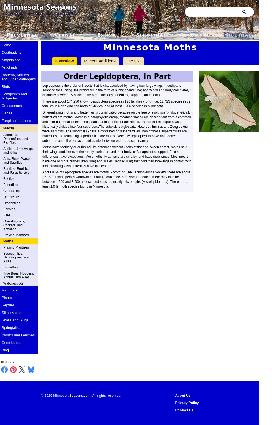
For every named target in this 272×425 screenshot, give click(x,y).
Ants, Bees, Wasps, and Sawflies (17, 161)
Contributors (11, 342)
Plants (7, 298)
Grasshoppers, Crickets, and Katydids (14, 225)
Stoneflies (10, 267)
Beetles (8, 179)
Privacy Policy (187, 403)
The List (133, 60)
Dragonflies (11, 203)
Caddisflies (11, 191)
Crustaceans (12, 106)
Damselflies (11, 197)
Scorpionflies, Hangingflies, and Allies (16, 257)
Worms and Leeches (18, 335)
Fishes (7, 113)
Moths (8, 241)
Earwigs (9, 209)
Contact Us (184, 410)
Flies (6, 215)
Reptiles (8, 305)
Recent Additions (100, 60)
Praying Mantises (16, 235)
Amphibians (11, 60)
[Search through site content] (211, 11)
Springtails (10, 328)
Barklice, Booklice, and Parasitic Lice (16, 171)
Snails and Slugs (15, 320)
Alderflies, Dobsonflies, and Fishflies (15, 139)
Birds (6, 87)
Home (6, 45)
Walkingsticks (13, 283)
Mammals (9, 290)
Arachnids (10, 67)
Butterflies (10, 185)
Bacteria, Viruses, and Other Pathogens (19, 77)
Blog (5, 350)
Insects (8, 128)
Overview (64, 60)
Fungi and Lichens (16, 121)
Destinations (12, 52)
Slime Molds (11, 313)
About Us (183, 396)
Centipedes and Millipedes (14, 96)
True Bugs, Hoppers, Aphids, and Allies (18, 275)
